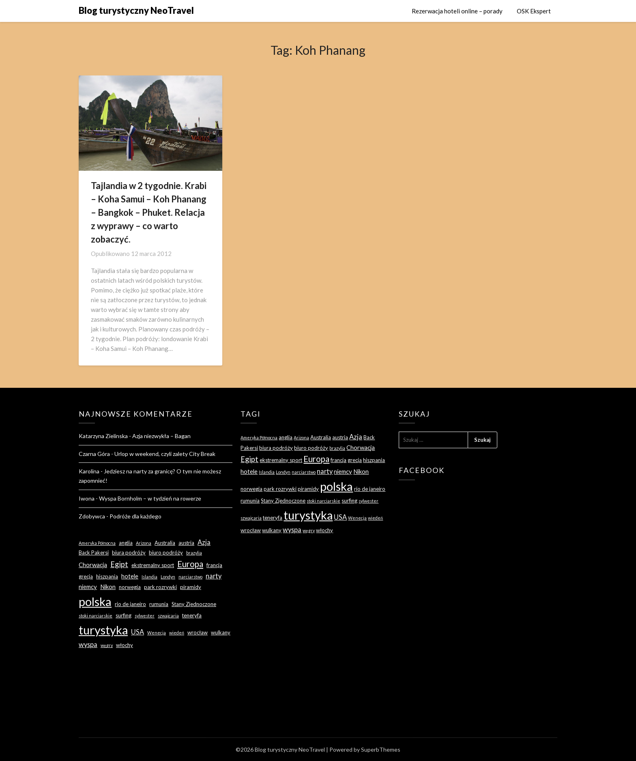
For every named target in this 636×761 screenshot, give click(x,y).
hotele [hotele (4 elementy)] (129, 576)
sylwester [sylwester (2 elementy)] (145, 615)
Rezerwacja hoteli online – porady (457, 11)
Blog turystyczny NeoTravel (136, 10)
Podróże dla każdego (135, 516)
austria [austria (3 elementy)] (186, 543)
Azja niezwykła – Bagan (161, 435)
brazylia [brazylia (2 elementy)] (194, 552)
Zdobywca (92, 516)
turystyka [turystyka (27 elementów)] (103, 630)
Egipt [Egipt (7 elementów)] (119, 564)
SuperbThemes (380, 749)
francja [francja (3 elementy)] (214, 565)
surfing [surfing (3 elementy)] (123, 615)
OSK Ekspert (534, 11)
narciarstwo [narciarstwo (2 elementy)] (190, 576)
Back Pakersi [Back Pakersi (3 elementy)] (94, 552)
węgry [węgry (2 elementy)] (107, 645)
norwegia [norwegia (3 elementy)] (130, 587)
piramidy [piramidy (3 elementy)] (190, 587)
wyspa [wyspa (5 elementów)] (88, 644)
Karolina (89, 471)
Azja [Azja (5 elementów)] (204, 542)
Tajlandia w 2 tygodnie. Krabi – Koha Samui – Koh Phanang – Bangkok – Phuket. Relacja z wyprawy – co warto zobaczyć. (148, 212)
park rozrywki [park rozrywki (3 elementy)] (160, 587)
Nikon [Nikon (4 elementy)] (108, 586)
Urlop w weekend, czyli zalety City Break (164, 453)
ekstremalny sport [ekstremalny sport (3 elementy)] (152, 565)
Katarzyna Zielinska (103, 435)
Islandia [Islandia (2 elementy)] (149, 576)
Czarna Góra (94, 453)
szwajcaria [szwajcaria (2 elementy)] (168, 615)
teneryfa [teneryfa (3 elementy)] (192, 615)
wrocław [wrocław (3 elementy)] (197, 632)
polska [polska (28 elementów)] (95, 601)
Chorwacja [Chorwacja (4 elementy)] (93, 564)
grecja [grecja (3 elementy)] (86, 576)
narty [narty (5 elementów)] (213, 576)
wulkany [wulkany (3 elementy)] (220, 632)
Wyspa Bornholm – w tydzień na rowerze (150, 498)
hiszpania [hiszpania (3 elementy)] (107, 576)
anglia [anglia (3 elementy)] (126, 543)
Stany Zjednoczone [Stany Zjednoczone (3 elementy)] (194, 604)
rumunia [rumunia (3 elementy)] (158, 604)
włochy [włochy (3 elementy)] (124, 645)
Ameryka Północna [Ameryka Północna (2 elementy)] (97, 543)
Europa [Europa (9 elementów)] (190, 564)
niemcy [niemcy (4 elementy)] (88, 586)
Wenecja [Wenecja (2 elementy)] (156, 632)
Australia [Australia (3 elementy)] (165, 543)
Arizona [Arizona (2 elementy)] (143, 543)
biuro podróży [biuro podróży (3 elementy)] (166, 552)
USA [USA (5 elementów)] (137, 632)
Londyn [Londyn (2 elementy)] (168, 576)
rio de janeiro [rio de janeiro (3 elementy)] (130, 604)
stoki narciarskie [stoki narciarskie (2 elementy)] (95, 615)
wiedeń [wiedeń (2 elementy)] (176, 632)
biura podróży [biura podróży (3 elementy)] (129, 552)
